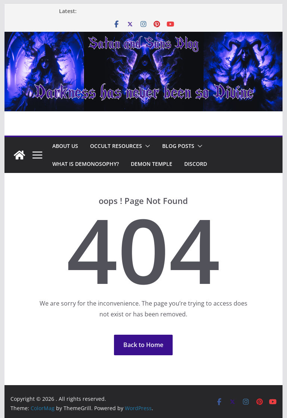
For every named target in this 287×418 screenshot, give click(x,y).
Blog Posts (178, 145)
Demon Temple (151, 163)
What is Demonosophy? (85, 163)
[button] (146, 146)
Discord (195, 163)
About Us (65, 145)
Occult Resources (116, 145)
